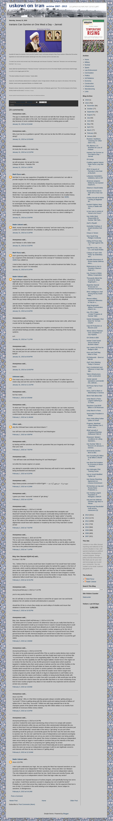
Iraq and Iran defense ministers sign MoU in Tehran (95, 501)
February (90, 133)
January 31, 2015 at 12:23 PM (23, 152)
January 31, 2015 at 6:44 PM (22, 311)
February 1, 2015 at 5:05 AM (22, 398)
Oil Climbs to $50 (93, 337)
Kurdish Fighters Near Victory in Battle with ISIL (94, 206)
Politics (87, 75)
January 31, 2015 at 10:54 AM (23, 139)
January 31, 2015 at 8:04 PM (22, 357)
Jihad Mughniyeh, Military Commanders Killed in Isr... (95, 307)
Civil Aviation (89, 73)
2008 (87, 533)
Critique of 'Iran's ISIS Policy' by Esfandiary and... (94, 254)
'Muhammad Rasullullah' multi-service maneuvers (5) (95, 508)
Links (86, 91)
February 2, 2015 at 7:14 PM (22, 549)
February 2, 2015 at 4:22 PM (22, 499)
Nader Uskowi (18, 224)
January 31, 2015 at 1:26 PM (22, 167)
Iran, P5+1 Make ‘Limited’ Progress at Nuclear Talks (94, 314)
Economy (88, 81)
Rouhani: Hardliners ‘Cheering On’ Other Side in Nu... (94, 140)
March (89, 130)
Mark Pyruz (17, 174)
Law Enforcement (91, 70)
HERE (66, 197)
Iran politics (26, 105)
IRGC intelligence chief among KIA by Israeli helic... (95, 293)
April (89, 127)
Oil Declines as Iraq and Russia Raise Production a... (95, 488)
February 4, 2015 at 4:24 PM (22, 711)
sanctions (48, 105)
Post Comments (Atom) (27, 804)
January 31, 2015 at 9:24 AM (22, 124)
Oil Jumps (90, 159)
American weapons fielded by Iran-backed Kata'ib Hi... (95, 183)
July (88, 118)
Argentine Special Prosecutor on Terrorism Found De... (95, 287)
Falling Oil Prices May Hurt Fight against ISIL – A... (95, 243)
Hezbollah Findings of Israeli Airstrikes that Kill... (94, 228)
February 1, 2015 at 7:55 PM (22, 450)
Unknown (16, 376)
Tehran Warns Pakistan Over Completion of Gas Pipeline (95, 332)
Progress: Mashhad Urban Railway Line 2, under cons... (95, 425)
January (90, 136)
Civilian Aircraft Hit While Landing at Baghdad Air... (95, 199)
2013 (87, 518)
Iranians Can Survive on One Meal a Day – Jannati (95, 154)
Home (44, 800)
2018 (87, 100)
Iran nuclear (18, 105)
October (90, 109)
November (91, 105)
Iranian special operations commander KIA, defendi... (95, 381)
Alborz (15, 424)
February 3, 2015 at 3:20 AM (22, 687)
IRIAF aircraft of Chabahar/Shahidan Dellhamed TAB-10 (94, 432)
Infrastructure (89, 86)
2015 (87, 103)
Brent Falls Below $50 (94, 396)
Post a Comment (17, 796)
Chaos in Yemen (92, 233)
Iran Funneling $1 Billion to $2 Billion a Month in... (95, 457)
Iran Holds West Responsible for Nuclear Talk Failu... (94, 218)
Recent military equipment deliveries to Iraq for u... (94, 300)
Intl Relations (89, 78)
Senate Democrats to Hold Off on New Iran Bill (94, 192)
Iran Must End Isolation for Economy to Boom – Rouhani (95, 464)
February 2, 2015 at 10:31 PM (23, 580)
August (89, 115)
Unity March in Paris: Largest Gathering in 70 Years (94, 400)
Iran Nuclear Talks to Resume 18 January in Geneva (95, 446)
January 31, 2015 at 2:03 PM (22, 217)
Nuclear (87, 65)
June (89, 121)
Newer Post (13, 800)
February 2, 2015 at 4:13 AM (22, 486)
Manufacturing (90, 89)
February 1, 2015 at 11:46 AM (23, 417)
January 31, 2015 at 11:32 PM (23, 385)
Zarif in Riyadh (92, 223)
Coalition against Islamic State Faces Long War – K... (95, 164)
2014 (87, 515)
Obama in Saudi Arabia (95, 188)
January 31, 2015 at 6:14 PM (22, 269)
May (88, 124)
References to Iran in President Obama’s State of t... (94, 268)
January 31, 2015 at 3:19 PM (22, 233)
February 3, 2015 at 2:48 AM (22, 641)
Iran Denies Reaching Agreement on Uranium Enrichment (94, 481)
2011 (87, 524)
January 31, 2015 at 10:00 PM (23, 369)
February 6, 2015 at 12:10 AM (23, 752)
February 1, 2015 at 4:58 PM (22, 434)
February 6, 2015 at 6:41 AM (22, 791)
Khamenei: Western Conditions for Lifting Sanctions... (94, 439)
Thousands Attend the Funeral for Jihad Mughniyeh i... (94, 280)
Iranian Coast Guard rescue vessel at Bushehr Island (94, 342)
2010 (87, 527)
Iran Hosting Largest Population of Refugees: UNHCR (94, 494)
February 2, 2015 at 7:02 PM (22, 528)
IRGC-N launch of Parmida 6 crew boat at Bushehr (94, 171)
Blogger (66, 813)
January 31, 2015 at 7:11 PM (22, 339)
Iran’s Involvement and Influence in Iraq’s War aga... (95, 369)
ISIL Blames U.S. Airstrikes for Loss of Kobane (94, 147)
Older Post (74, 800)
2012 (87, 521)
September (91, 112)
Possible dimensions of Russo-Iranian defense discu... (95, 261)
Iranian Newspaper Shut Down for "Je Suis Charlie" (95, 321)
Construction (89, 83)
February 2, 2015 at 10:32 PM (23, 610)
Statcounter (87, 597)
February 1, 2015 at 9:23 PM (22, 473)
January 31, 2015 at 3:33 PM (22, 246)
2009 (87, 530)
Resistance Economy (37, 105)
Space (87, 67)
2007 (87, 536)
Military (87, 62)
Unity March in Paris (94, 410)
